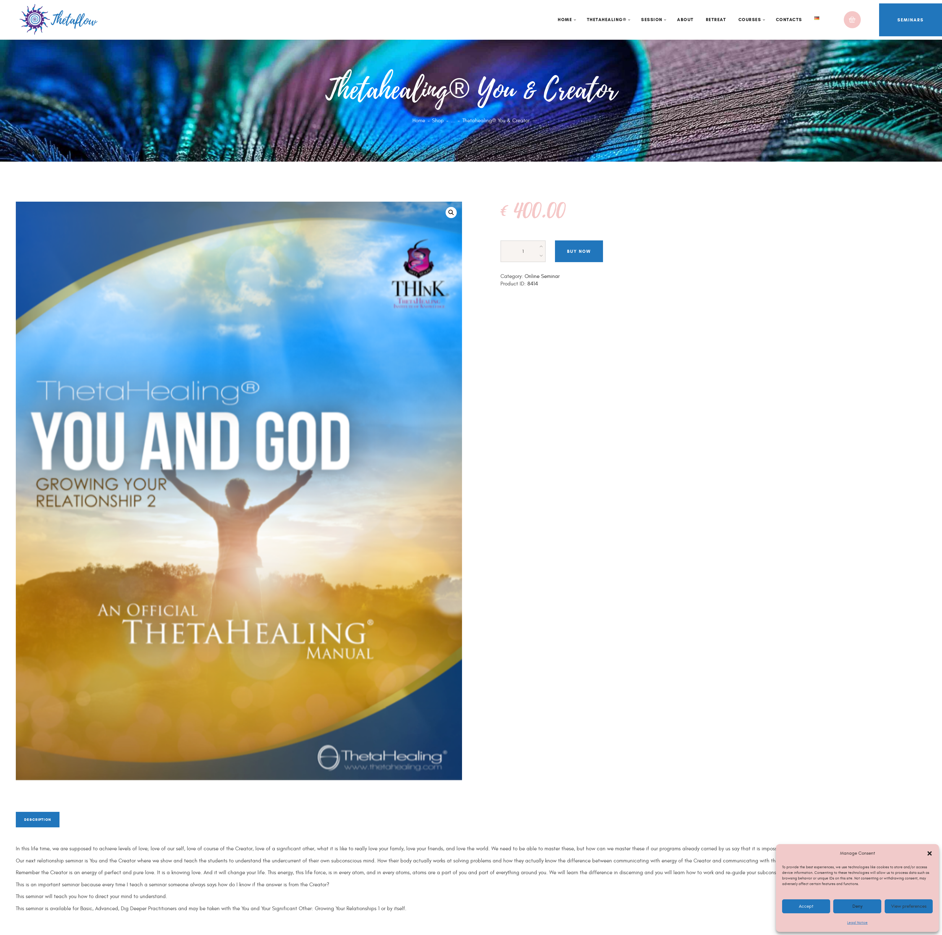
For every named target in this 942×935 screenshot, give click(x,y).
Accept (806, 906)
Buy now (579, 251)
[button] (930, 853)
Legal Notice (857, 922)
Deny (857, 906)
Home (418, 121)
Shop (438, 121)
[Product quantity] (523, 251)
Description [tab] (45, 822)
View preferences (908, 906)
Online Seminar (542, 276)
